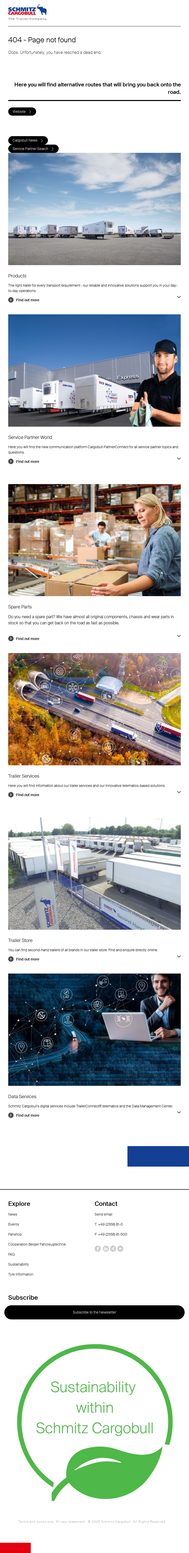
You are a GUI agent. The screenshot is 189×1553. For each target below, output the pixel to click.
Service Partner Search (30, 148)
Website (19, 111)
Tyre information (20, 1274)
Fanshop (15, 1234)
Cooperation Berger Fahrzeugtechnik (37, 1244)
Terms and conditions (36, 1522)
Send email (103, 1214)
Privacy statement (70, 1522)
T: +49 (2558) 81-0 (109, 1224)
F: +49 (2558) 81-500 (111, 1234)
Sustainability (18, 1264)
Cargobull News (25, 140)
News (12, 1214)
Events (13, 1224)
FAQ (11, 1254)
